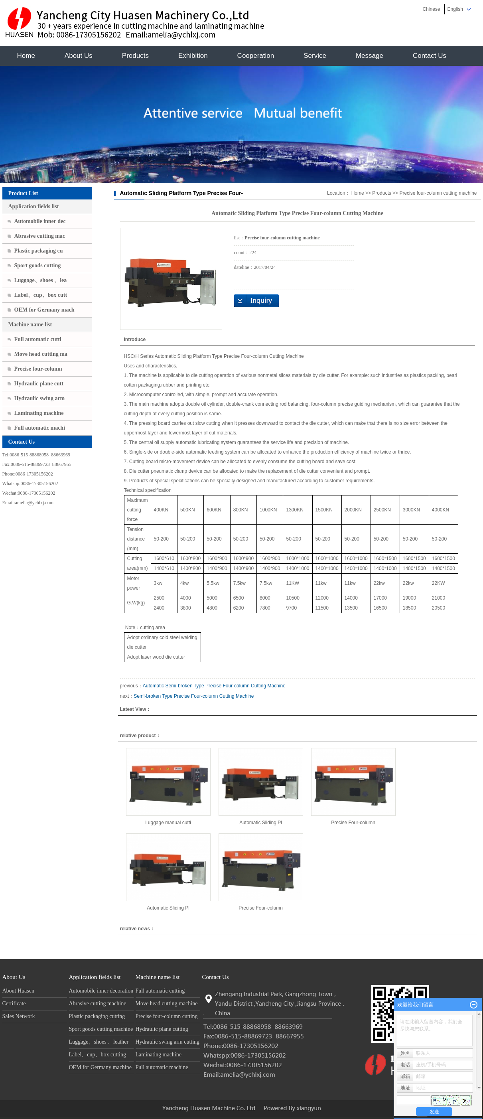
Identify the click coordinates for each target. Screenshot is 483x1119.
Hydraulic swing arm (39, 398)
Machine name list (30, 325)
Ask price (256, 300)
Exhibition (193, 55)
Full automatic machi (39, 428)
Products (135, 55)
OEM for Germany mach (44, 310)
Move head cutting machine (167, 1004)
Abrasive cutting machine (97, 1004)
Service (315, 55)
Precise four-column (38, 369)
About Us (79, 55)
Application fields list (33, 206)
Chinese (431, 9)
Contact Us (429, 55)
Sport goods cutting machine (101, 1029)
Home (26, 55)
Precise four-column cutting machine (438, 193)
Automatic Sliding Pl (260, 822)
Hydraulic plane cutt (39, 384)
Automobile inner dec (40, 221)
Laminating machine (39, 413)
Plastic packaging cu (38, 251)
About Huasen (18, 991)
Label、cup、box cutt (40, 295)
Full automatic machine (162, 1067)
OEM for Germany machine (100, 1067)
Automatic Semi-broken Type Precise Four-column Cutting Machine (214, 686)
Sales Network (18, 1016)
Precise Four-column (353, 822)
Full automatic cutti (37, 339)
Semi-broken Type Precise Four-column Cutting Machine (194, 696)
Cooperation (255, 55)
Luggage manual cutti (168, 822)
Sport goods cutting (37, 265)
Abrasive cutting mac (39, 236)
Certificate (14, 1004)
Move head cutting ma (40, 354)
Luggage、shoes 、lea (40, 280)
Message (369, 55)
